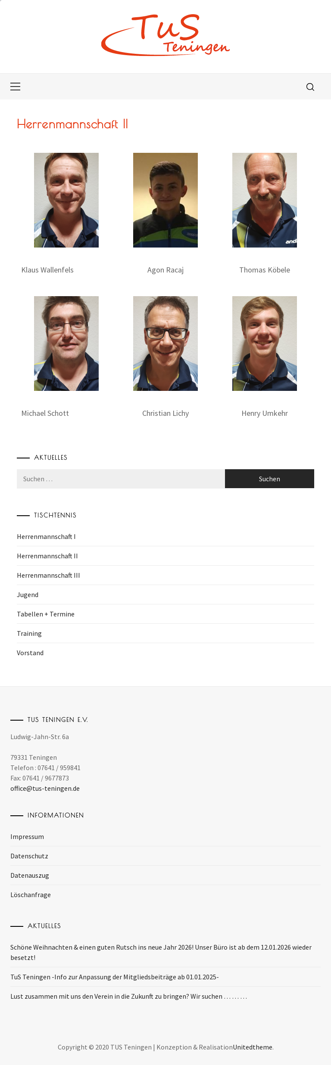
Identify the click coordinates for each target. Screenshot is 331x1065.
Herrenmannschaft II (47, 555)
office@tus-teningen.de (45, 788)
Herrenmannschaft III (48, 575)
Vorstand (30, 652)
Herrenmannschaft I (46, 536)
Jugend (27, 594)
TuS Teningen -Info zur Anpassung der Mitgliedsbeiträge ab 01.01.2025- (114, 976)
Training (29, 633)
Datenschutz (29, 855)
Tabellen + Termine (46, 614)
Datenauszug (29, 875)
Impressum (27, 836)
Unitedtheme (252, 1047)
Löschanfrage (30, 894)
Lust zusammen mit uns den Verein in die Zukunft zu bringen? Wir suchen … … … (128, 996)
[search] (310, 86)
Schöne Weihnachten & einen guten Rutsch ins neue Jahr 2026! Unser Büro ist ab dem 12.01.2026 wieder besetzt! (161, 952)
